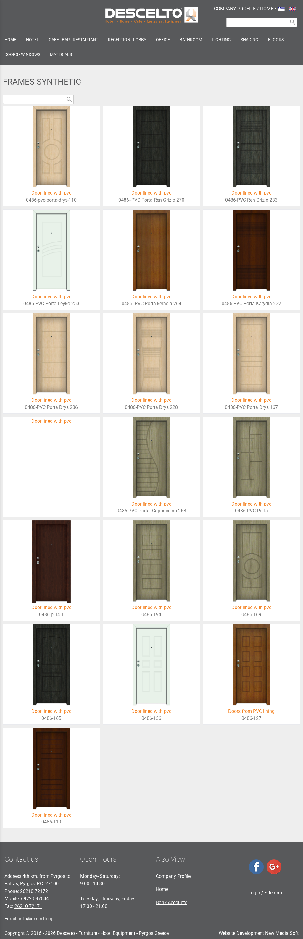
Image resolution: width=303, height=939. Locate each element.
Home (162, 889)
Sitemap (273, 893)
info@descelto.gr (36, 919)
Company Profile (173, 876)
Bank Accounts (171, 902)
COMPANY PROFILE (235, 9)
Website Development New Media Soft (259, 933)
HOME (266, 9)
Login (254, 893)
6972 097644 (35, 898)
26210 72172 (34, 891)
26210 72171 (28, 906)
